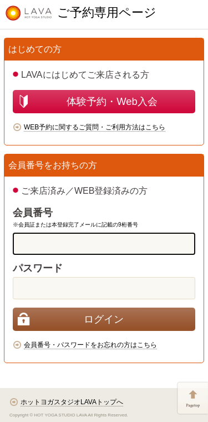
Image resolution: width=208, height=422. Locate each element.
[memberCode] (104, 244)
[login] (104, 319)
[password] (104, 288)
